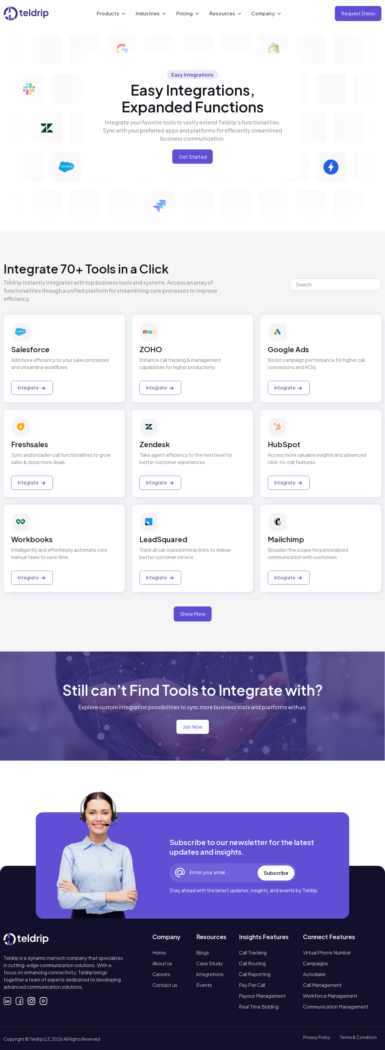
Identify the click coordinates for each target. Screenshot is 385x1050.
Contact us (164, 985)
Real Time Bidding (259, 1006)
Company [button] (263, 13)
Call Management (322, 985)
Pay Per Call (252, 985)
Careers (161, 974)
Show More (192, 614)
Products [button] (107, 13)
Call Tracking (253, 952)
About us (162, 963)
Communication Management (335, 1006)
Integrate (32, 388)
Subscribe (276, 873)
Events (204, 985)
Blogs (202, 952)
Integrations (210, 974)
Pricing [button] (184, 13)
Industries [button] (148, 13)
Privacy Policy (317, 1037)
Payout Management (262, 996)
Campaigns (315, 963)
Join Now (193, 727)
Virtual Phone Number (327, 952)
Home (159, 952)
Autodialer (314, 974)
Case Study (209, 963)
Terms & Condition (358, 1037)
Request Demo (358, 13)
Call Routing (252, 963)
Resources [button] (222, 13)
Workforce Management (330, 996)
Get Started (192, 157)
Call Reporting (254, 974)
